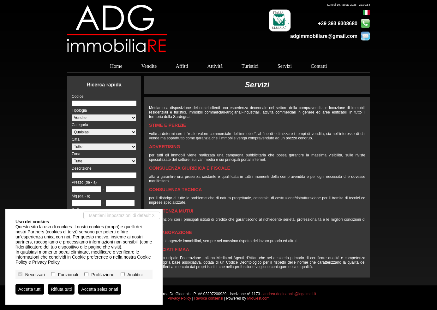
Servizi (285, 66)
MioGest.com (258, 298)
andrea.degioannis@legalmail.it (289, 294)
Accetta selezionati (99, 289)
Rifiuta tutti (61, 289)
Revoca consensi (208, 298)
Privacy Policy (179, 298)
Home (116, 66)
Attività (215, 66)
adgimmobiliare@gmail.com (323, 36)
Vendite (149, 66)
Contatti (319, 66)
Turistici (250, 66)
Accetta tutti (29, 289)
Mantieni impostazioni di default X (122, 215)
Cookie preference (90, 257)
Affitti (182, 66)
